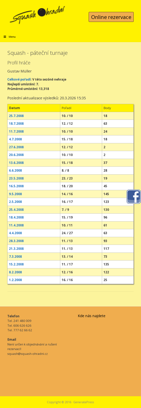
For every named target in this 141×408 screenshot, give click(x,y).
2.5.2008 (15, 202)
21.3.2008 (16, 248)
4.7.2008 (15, 139)
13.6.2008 (16, 163)
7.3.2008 (15, 256)
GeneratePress (83, 402)
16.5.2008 (16, 186)
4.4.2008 (15, 233)
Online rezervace (111, 16)
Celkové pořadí (19, 79)
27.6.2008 (16, 147)
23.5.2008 (16, 178)
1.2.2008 (15, 280)
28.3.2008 (16, 241)
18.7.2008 (16, 123)
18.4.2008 (16, 217)
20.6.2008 (16, 155)
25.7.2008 (16, 116)
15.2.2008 (16, 264)
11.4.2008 (16, 225)
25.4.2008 (16, 209)
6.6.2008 (15, 170)
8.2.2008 (15, 272)
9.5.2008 (15, 194)
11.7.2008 (16, 131)
